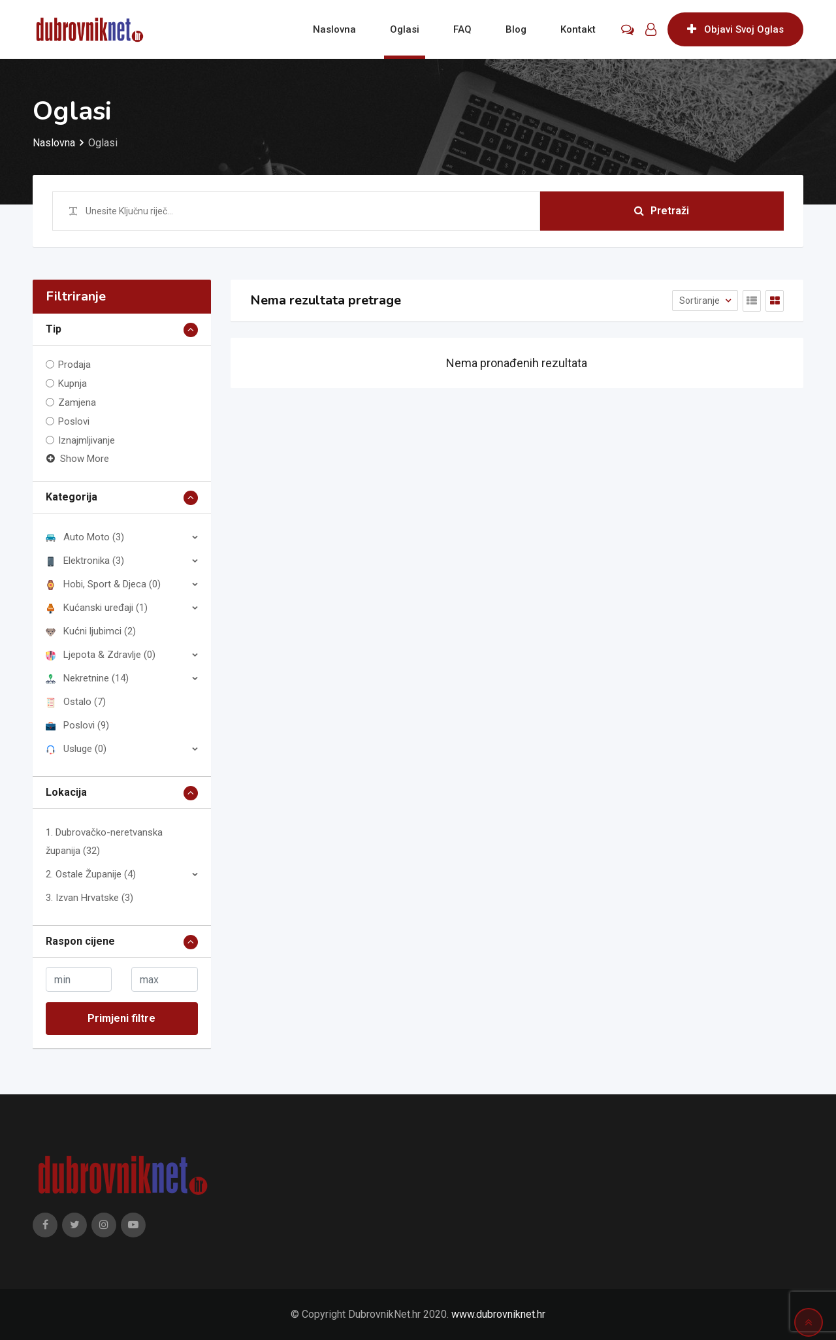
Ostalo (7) (76, 702)
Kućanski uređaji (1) (97, 607)
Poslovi (73, 421)
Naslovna (334, 29)
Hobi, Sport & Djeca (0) (103, 584)
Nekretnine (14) (87, 678)
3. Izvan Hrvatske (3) (89, 898)
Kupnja (72, 383)
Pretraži (661, 210)
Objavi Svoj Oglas (735, 29)
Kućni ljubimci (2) (91, 631)
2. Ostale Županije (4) (91, 874)
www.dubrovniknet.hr (498, 1314)
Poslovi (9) (77, 725)
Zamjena (77, 402)
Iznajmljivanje (86, 440)
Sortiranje (700, 300)
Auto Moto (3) (85, 537)
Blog (516, 29)
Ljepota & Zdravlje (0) (100, 655)
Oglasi (404, 29)
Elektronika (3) (85, 560)
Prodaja (74, 364)
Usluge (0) (76, 749)
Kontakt (578, 29)
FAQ (462, 29)
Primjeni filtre (121, 1018)
